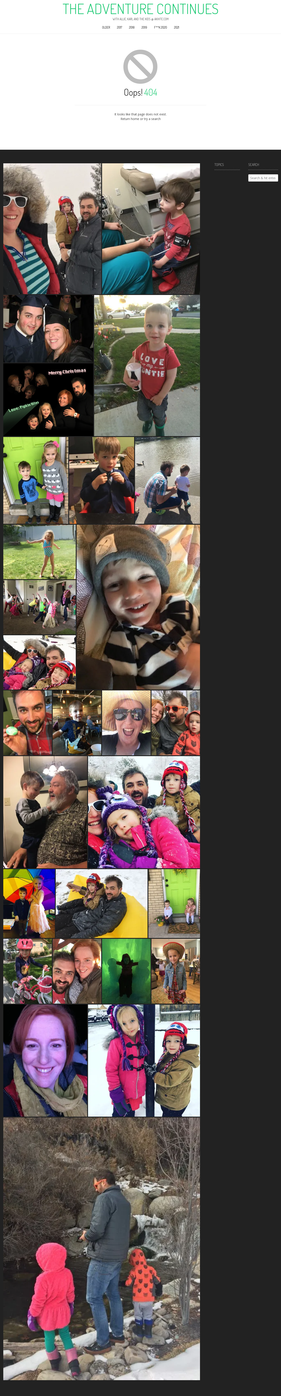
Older (106, 27)
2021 (176, 27)
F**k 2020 (160, 27)
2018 (132, 27)
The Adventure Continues (141, 9)
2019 (144, 27)
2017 (119, 27)
